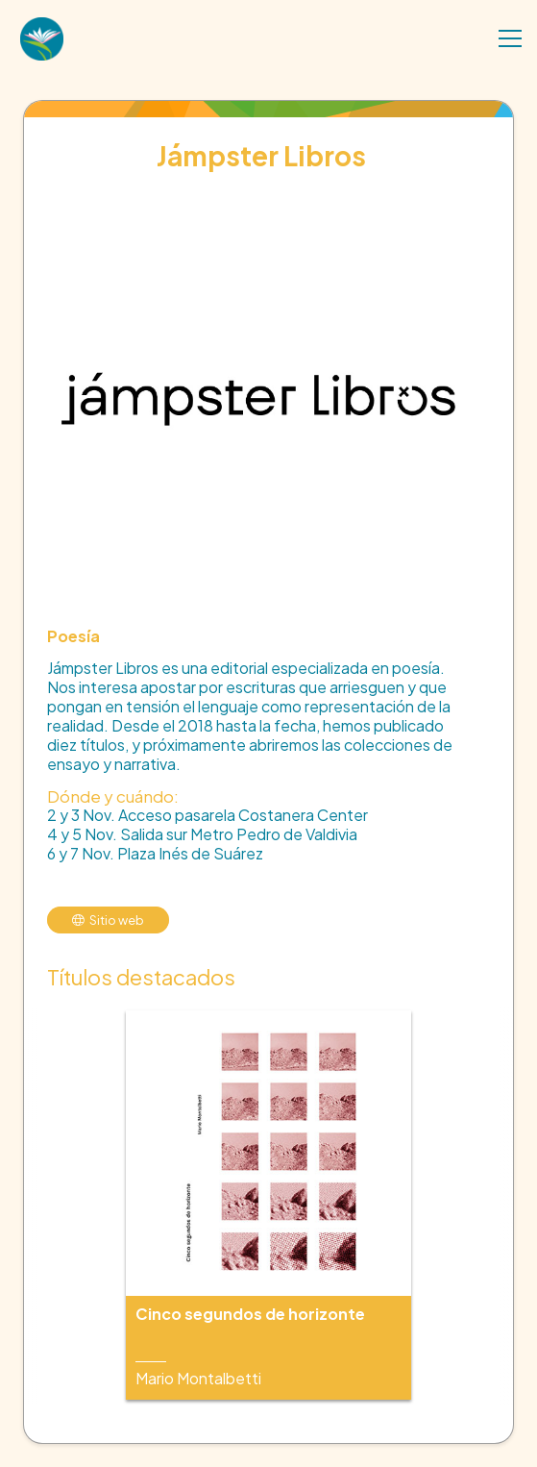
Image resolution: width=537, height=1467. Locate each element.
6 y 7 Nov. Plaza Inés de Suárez (155, 853)
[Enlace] (41, 40)
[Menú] (510, 38)
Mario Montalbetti (198, 1378)
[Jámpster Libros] (259, 196)
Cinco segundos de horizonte (250, 1314)
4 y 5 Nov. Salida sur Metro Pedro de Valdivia (202, 834)
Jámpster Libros (261, 155)
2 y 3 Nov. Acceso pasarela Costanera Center (207, 815)
